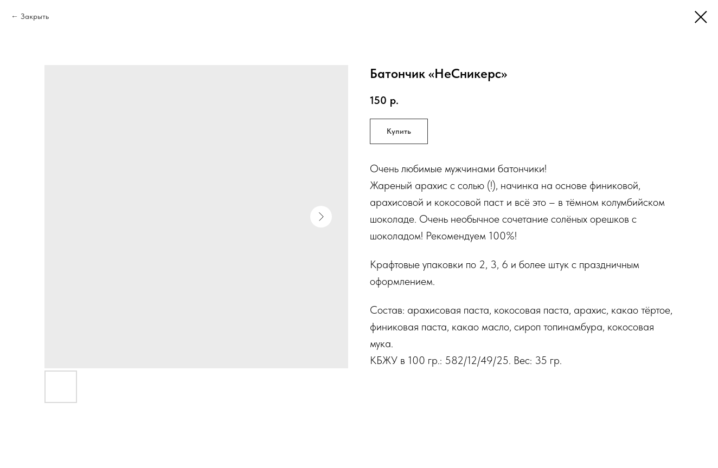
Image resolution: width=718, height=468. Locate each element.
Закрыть (35, 16)
